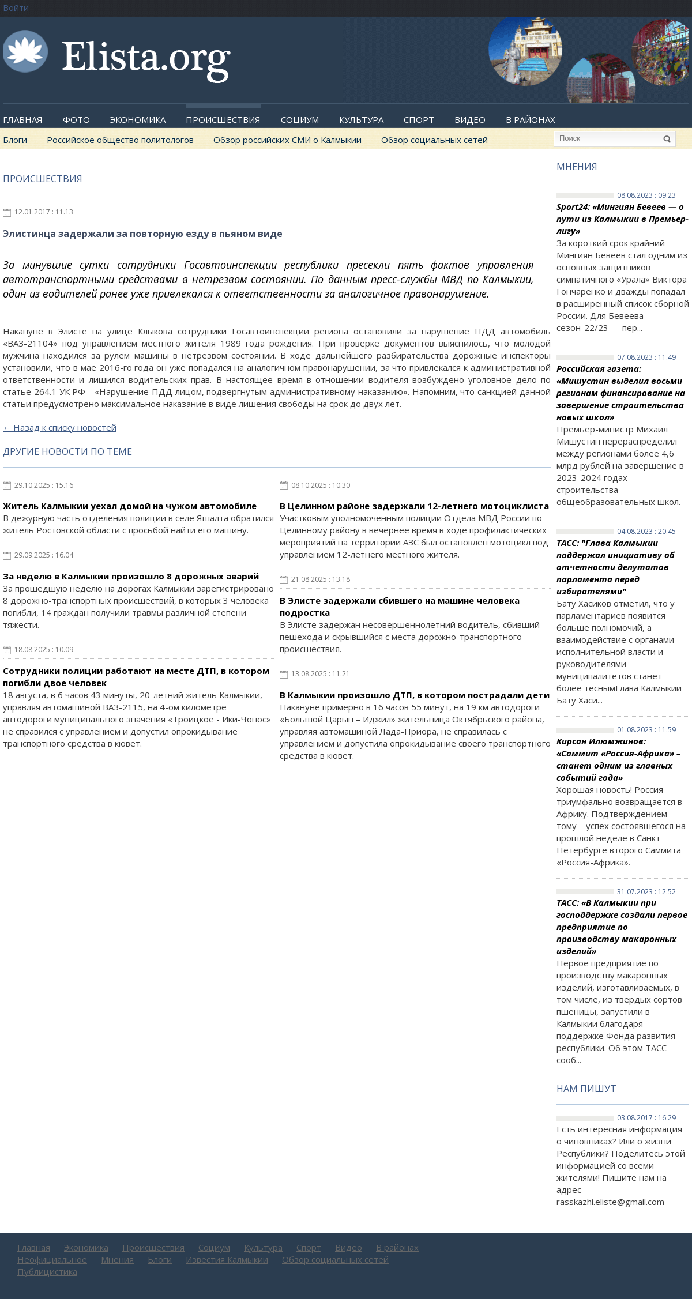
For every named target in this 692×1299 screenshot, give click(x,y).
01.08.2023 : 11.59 (646, 730)
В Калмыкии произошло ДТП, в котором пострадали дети (415, 695)
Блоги (15, 139)
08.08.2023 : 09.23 (646, 195)
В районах (530, 119)
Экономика (138, 119)
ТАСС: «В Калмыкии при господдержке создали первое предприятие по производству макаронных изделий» (621, 927)
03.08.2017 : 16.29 (646, 1118)
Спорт (419, 119)
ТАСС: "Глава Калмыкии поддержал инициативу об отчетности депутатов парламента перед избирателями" (615, 567)
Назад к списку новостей (59, 427)
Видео (470, 119)
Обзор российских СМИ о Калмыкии (287, 139)
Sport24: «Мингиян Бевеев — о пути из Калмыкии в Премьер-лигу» (622, 218)
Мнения (576, 166)
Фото (76, 119)
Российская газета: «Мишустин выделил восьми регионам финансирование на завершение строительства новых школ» (620, 393)
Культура (361, 119)
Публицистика (47, 1271)
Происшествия (223, 119)
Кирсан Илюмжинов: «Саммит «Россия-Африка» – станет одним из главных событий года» (618, 759)
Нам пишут (586, 1088)
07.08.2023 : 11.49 (646, 357)
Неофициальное (52, 1259)
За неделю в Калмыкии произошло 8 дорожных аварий (131, 576)
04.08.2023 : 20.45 (646, 531)
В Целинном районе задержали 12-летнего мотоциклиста (414, 505)
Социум (300, 119)
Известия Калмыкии (227, 1259)
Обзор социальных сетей (434, 139)
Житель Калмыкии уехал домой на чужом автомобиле (130, 505)
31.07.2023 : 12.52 (646, 892)
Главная (23, 119)
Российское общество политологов (120, 139)
